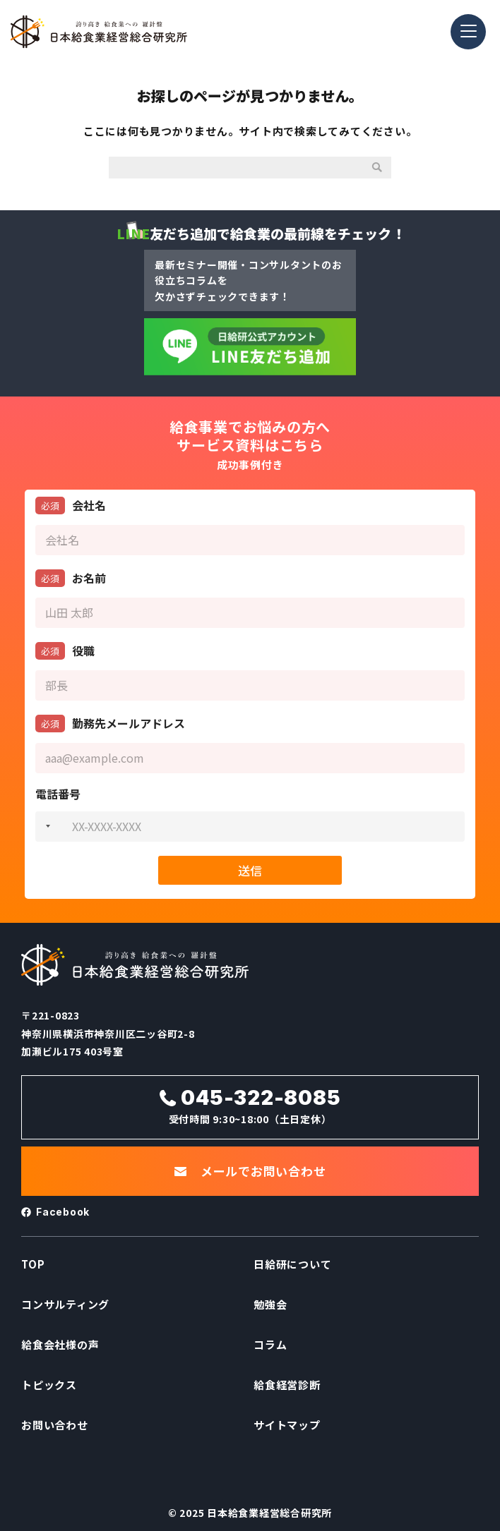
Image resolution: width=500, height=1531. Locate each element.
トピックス (49, 1384)
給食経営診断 (287, 1384)
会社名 (70, 505)
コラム (270, 1344)
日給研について (292, 1264)
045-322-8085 (260, 1098)
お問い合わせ (54, 1424)
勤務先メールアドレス (110, 723)
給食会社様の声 (60, 1344)
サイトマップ (287, 1424)
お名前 (70, 578)
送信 (250, 870)
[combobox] (45, 826)
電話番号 (58, 794)
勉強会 (270, 1304)
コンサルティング (65, 1304)
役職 (65, 651)
